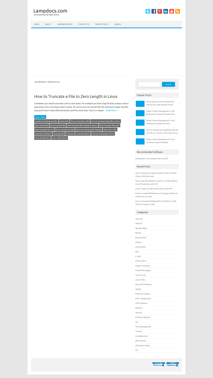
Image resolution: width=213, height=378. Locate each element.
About (48, 24)
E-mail (138, 256)
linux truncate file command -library (82, 125)
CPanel (138, 242)
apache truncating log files (46, 121)
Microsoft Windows (143, 284)
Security (138, 313)
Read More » (111, 110)
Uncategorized (141, 336)
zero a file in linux (59, 138)
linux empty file (41, 125)
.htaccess (139, 219)
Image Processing (142, 266)
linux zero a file (110, 130)
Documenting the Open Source (46, 15)
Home (36, 24)
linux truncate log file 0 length (88, 130)
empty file (64, 121)
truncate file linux (42, 138)
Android (138, 223)
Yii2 (136, 350)
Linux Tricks (40, 117)
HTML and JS (140, 261)
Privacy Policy (101, 24)
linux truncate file (57, 125)
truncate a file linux (43, 134)
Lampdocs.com (50, 10)
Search (118, 24)
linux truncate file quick (109, 125)
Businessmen (140, 238)
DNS (137, 252)
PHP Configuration (143, 299)
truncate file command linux (78, 134)
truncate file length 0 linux (103, 134)
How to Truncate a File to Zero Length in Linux (75, 96)
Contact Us (83, 24)
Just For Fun (140, 275)
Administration (64, 24)
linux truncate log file (65, 130)
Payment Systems (142, 294)
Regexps (139, 308)
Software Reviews (142, 317)
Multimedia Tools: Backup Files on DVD (151, 159)
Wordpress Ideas (142, 345)
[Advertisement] (106, 52)
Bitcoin (138, 233)
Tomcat (138, 331)
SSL (136, 322)
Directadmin (140, 247)
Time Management (143, 327)
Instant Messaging (142, 270)
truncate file (59, 134)
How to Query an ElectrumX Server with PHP (154, 189)
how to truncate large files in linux (105, 121)
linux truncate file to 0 (44, 130)
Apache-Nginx (141, 228)
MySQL (138, 289)
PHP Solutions (141, 303)
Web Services (141, 341)
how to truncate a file (80, 121)
